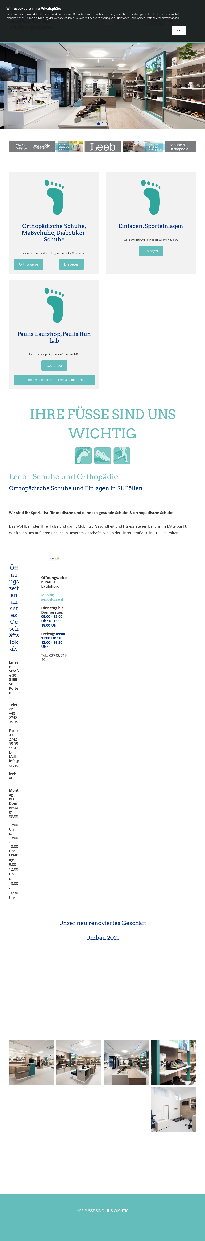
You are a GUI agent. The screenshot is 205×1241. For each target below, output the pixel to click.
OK (179, 30)
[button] (28, 264)
